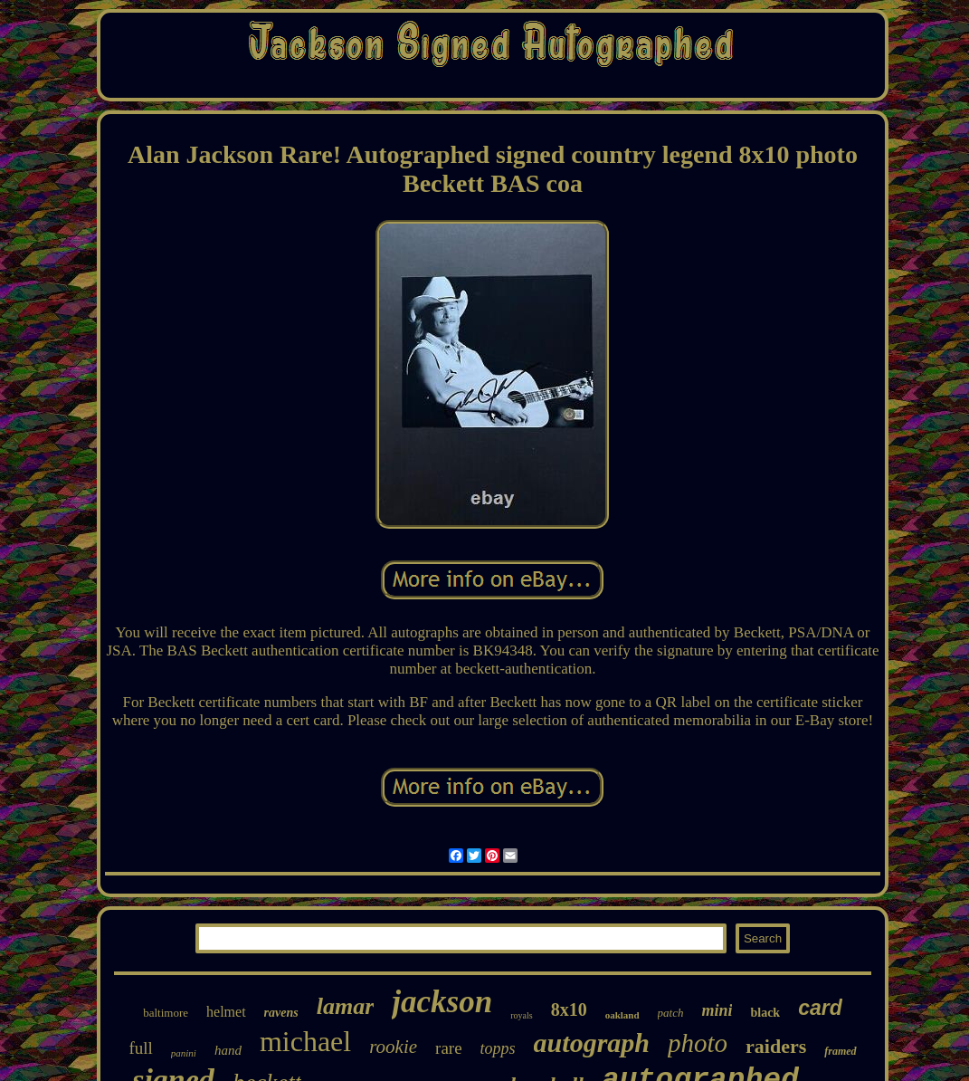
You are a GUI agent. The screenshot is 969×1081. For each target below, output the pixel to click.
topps (498, 1048)
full (140, 1047)
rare (448, 1047)
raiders (776, 1046)
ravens (281, 1012)
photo (697, 1042)
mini (716, 1010)
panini (183, 1053)
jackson (442, 1001)
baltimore (165, 1012)
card (820, 1007)
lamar (346, 1006)
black (765, 1012)
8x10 (569, 1009)
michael (305, 1041)
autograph (592, 1042)
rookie (393, 1046)
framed (840, 1051)
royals (521, 1015)
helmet (226, 1011)
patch (671, 1012)
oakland (622, 1014)
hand (228, 1050)
